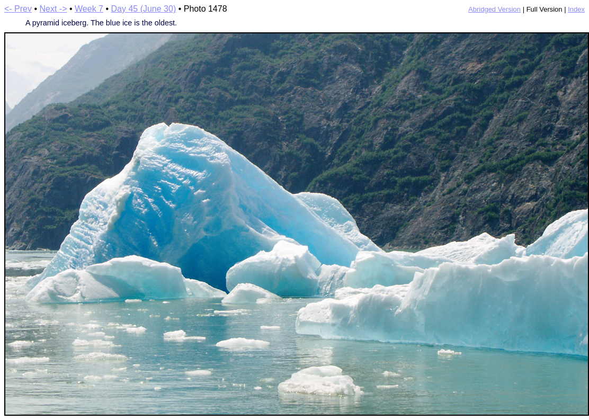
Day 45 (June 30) (143, 8)
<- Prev (18, 8)
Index (576, 9)
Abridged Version (494, 9)
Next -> (53, 8)
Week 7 (89, 8)
